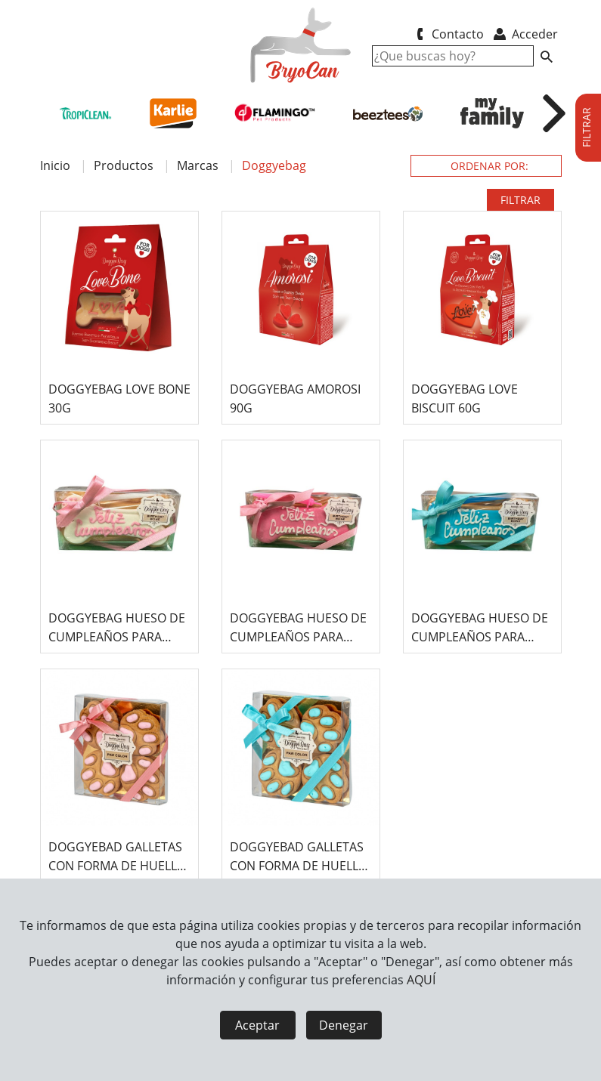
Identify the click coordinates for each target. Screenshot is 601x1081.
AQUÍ (421, 979)
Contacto (448, 34)
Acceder (524, 34)
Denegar (343, 1025)
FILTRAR (520, 200)
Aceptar (257, 1025)
